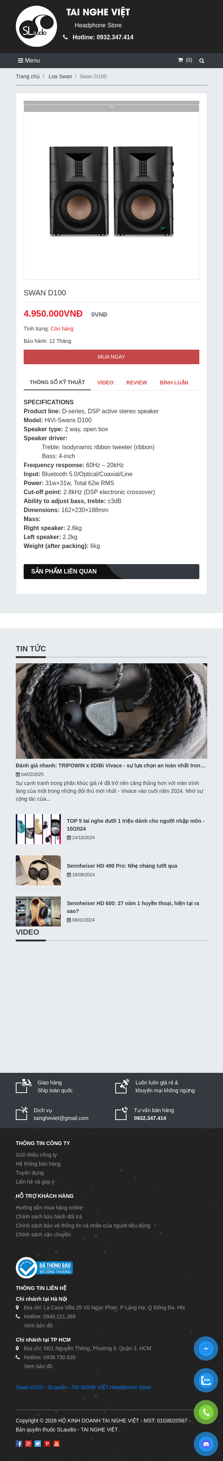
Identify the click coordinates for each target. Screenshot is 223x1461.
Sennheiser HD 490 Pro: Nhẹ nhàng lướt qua (122, 866)
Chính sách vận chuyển (43, 1235)
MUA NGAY (111, 357)
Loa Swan (60, 76)
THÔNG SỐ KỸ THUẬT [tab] (57, 382)
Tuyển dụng (30, 1173)
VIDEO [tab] (105, 383)
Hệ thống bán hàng (38, 1164)
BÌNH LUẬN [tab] (174, 383)
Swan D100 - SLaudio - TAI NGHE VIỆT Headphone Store (83, 1387)
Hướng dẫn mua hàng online (49, 1208)
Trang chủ (28, 76)
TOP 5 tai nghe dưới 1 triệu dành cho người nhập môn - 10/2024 (136, 825)
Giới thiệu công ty (36, 1155)
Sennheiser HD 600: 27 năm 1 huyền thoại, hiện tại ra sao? (133, 907)
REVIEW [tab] (137, 383)
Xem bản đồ (38, 1325)
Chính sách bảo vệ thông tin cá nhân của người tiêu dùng (83, 1226)
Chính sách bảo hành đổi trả (49, 1217)
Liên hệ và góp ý (35, 1182)
